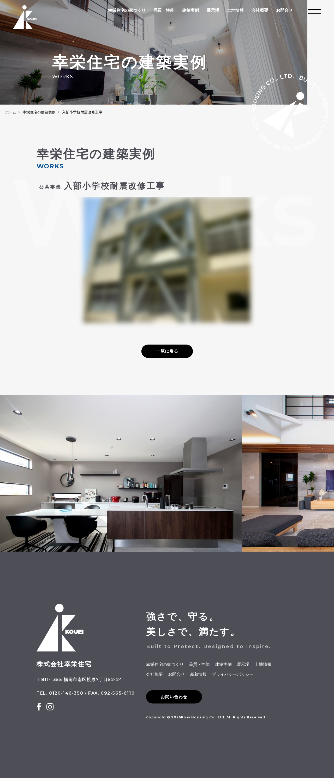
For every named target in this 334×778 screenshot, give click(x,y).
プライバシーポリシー (233, 674)
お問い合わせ (174, 696)
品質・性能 (163, 10)
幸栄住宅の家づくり (127, 10)
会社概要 (260, 10)
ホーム (10, 112)
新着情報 (198, 674)
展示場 (213, 10)
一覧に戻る (167, 351)
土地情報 (235, 10)
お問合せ (284, 10)
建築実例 (190, 10)
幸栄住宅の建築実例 (39, 112)
